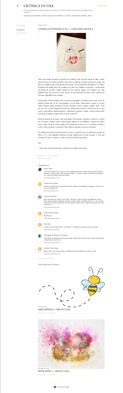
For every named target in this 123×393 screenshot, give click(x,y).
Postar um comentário (46, 258)
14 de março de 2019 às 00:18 (52, 254)
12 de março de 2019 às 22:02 (52, 242)
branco (46, 169)
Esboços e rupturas (32, 16)
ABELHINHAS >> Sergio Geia (54, 309)
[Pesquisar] (102, 6)
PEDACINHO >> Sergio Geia (53, 371)
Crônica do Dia (39, 6)
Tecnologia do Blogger (61, 387)
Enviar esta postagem (53, 155)
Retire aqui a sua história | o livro (55, 16)
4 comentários (51, 374)
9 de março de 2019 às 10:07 (52, 178)
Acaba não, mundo (79, 16)
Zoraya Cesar (48, 196)
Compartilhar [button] (21, 25)
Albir (45, 224)
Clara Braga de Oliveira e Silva (54, 235)
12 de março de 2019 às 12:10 (51, 229)
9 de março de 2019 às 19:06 (51, 207)
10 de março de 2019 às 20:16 (52, 218)
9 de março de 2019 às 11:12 (51, 191)
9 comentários (51, 313)
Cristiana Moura (22, 33)
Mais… (90, 16)
